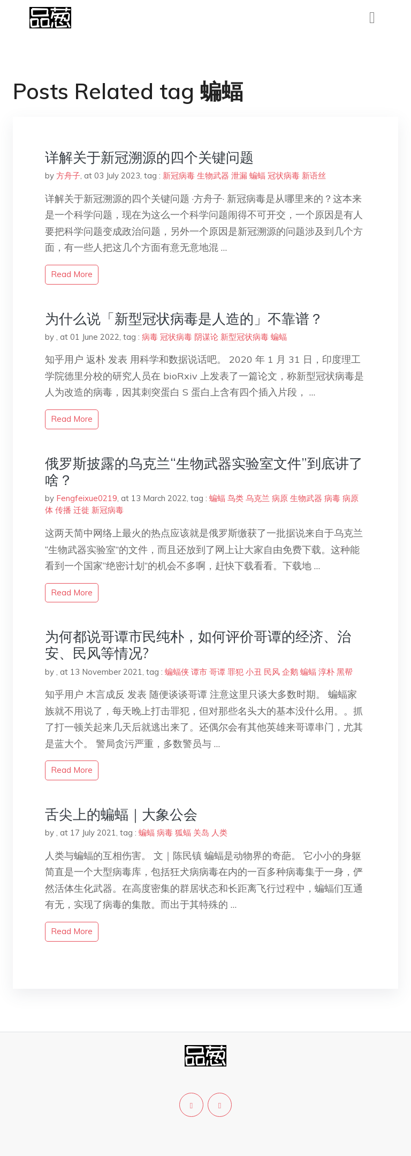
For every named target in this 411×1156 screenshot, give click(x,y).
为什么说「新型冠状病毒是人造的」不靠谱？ (184, 318)
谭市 (199, 672)
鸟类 (235, 498)
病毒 (150, 337)
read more (72, 274)
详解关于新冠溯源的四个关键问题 (149, 157)
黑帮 (345, 672)
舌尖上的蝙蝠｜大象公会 (121, 814)
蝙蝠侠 (177, 672)
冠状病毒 (284, 175)
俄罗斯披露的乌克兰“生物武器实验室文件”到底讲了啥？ (204, 471)
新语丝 (314, 175)
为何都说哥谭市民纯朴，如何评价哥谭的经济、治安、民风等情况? (198, 645)
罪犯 (235, 672)
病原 (280, 498)
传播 (63, 510)
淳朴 (326, 672)
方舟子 (68, 175)
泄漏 (239, 175)
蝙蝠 (257, 175)
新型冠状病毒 (244, 337)
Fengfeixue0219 (86, 498)
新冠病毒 (179, 175)
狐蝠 (183, 832)
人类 (219, 832)
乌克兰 (258, 498)
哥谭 (217, 672)
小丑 (254, 672)
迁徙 (81, 510)
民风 (272, 672)
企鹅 (290, 672)
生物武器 (213, 175)
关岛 (201, 832)
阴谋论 (206, 337)
